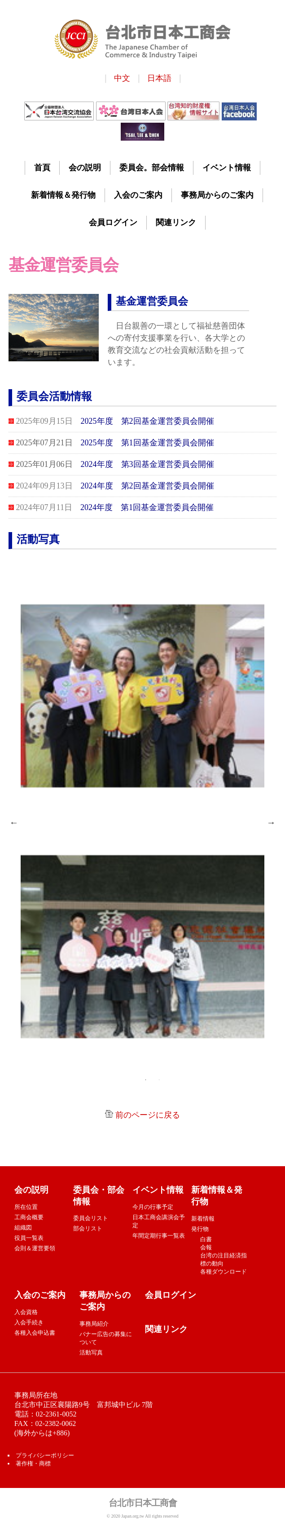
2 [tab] (158, 1079)
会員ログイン (113, 222)
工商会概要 (29, 1217)
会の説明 (85, 167)
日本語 (159, 78)
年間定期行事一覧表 (158, 1235)
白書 (206, 1239)
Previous (13, 822)
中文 (122, 78)
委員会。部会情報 (151, 167)
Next (271, 822)
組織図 (23, 1227)
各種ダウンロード (223, 1271)
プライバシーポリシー (44, 1455)
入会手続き (29, 1322)
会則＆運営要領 (34, 1248)
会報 (206, 1247)
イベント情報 (226, 167)
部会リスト (87, 1228)
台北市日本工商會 (143, 1503)
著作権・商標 (33, 1463)
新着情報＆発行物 (63, 195)
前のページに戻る (147, 1114)
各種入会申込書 (35, 1332)
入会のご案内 (138, 195)
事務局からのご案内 (217, 195)
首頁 (42, 167)
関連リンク (176, 222)
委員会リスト (90, 1218)
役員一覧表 (29, 1237)
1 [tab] (145, 1079)
